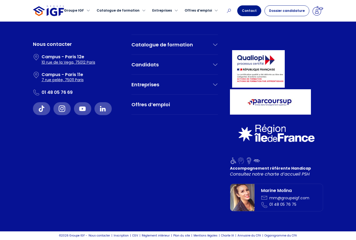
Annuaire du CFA (249, 236)
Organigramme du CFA (281, 236)
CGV (135, 236)
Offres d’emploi (198, 10)
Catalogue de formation (118, 10)
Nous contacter (99, 236)
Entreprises (162, 10)
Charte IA (227, 236)
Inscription (121, 236)
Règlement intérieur (156, 236)
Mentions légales (206, 236)
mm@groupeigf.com (289, 198)
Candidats (145, 64)
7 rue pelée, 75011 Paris (63, 80)
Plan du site (181, 236)
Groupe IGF (74, 10)
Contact (249, 10)
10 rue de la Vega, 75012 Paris (68, 62)
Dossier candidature (287, 10)
